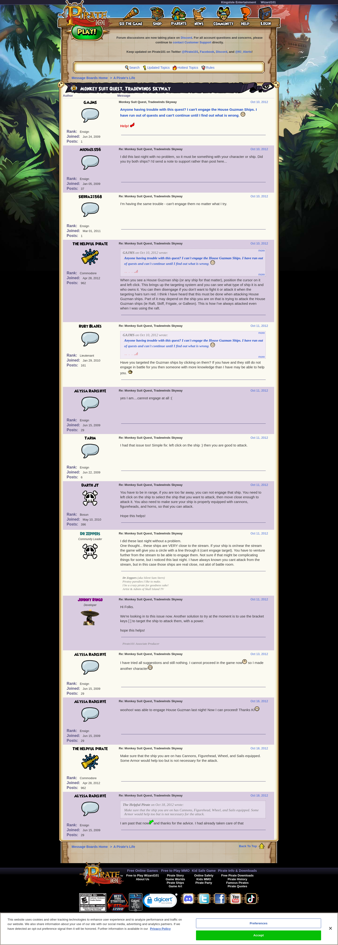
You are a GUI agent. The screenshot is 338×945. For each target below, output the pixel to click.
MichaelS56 (90, 149)
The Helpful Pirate (90, 244)
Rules (210, 67)
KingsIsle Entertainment (238, 2)
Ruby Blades (90, 326)
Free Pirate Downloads (237, 875)
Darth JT (90, 485)
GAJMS (90, 102)
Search (134, 67)
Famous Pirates (237, 882)
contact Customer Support (192, 42)
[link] (160, 901)
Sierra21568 (90, 197)
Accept (259, 937)
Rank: (72, 131)
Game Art (175, 886)
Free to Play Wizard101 (142, 875)
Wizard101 (268, 2)
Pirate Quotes (237, 886)
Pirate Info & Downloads (237, 871)
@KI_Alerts (243, 51)
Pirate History (237, 879)
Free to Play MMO (175, 871)
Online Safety (203, 875)
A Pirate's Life (124, 78)
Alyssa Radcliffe (90, 391)
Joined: (74, 136)
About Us (142, 879)
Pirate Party (204, 882)
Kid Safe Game (204, 871)
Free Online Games (142, 871)
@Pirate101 (190, 51)
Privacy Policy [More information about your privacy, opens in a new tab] (160, 930)
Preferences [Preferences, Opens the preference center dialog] (259, 925)
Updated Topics (158, 67)
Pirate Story (175, 875)
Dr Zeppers (90, 534)
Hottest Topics (188, 67)
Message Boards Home (90, 78)
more (261, 250)
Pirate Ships (175, 882)
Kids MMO (203, 879)
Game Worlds (175, 879)
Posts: (73, 141)
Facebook (207, 51)
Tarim (90, 438)
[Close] (330, 930)
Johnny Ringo (90, 600)
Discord (186, 37)
